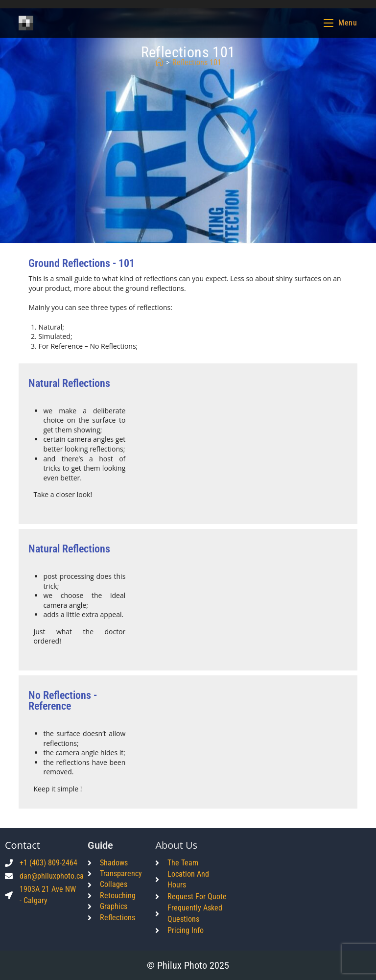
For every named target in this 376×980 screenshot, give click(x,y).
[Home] (159, 62)
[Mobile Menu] (340, 22)
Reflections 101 (196, 62)
